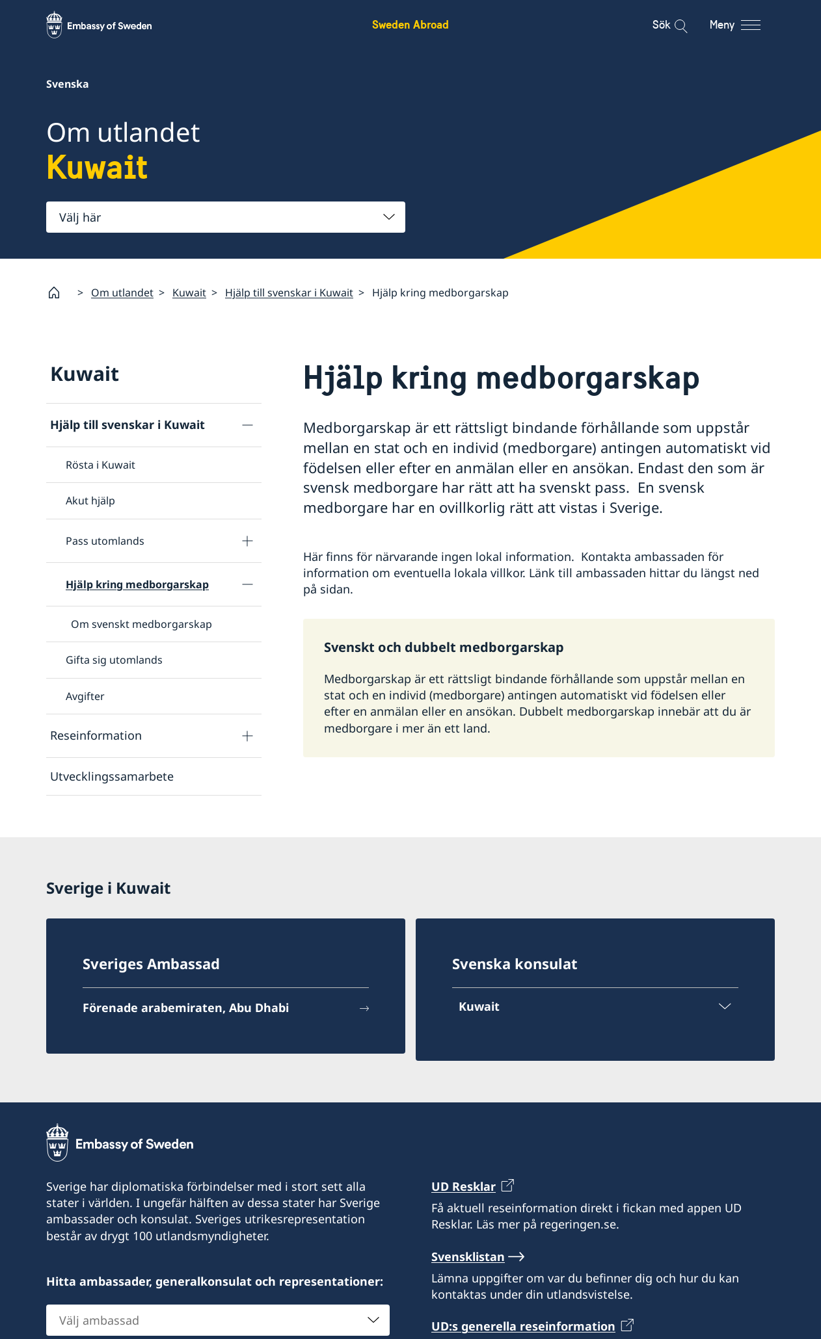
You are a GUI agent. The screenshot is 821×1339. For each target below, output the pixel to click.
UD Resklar (463, 1186)
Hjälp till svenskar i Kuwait (289, 292)
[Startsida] (59, 293)
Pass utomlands (105, 541)
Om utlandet (122, 292)
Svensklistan (468, 1256)
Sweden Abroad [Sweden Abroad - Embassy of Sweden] (410, 24)
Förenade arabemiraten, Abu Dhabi (186, 1007)
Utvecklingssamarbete (112, 776)
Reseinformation (96, 735)
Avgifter (85, 696)
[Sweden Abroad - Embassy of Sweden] (111, 24)
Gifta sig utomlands (114, 660)
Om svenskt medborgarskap (141, 624)
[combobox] (225, 217)
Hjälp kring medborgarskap (137, 584)
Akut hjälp (90, 500)
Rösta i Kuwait (100, 465)
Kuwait (189, 292)
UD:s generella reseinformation (523, 1326)
